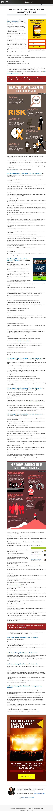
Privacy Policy (37, 808)
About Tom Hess (16, 808)
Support (20, 808)
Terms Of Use (25, 808)
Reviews (33, 808)
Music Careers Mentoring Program (24, 340)
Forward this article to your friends (27, 797)
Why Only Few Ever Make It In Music (36, 559)
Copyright (29, 808)
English (43, 4)
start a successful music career (39, 793)
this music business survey (13, 169)
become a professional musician (12, 21)
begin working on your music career (32, 401)
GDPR (42, 808)
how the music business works (16, 584)
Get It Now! (26, 776)
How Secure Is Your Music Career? (35, 554)
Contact (11, 808)
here (38, 711)
